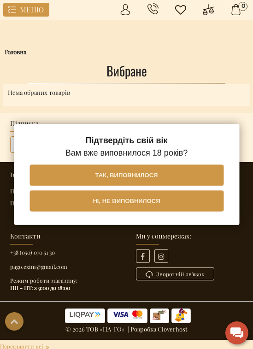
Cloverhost (173, 329)
